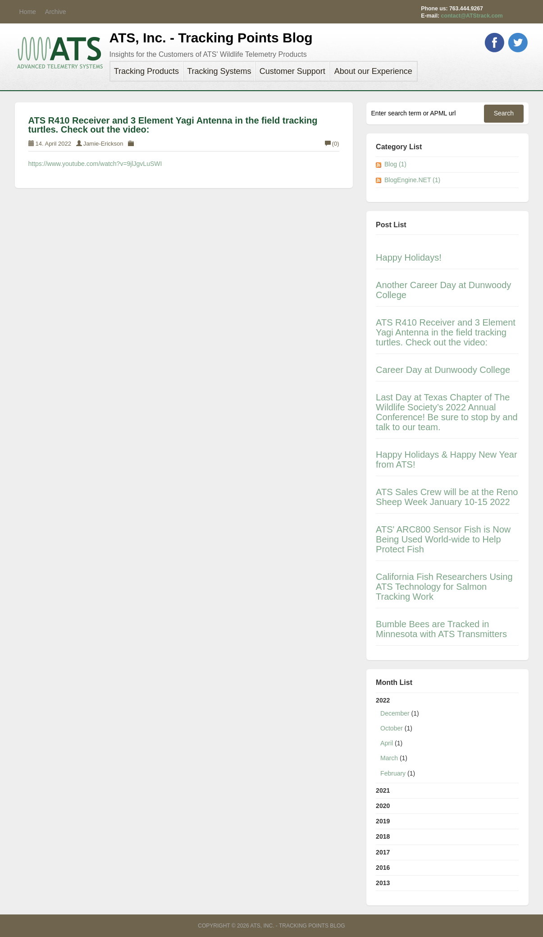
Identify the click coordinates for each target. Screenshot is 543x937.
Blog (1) (395, 164)
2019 (383, 821)
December (395, 713)
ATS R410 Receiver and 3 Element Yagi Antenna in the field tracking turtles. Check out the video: (173, 124)
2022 (447, 739)
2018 (383, 836)
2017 (383, 852)
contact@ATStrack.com (472, 16)
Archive (55, 11)
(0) (332, 143)
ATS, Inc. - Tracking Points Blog (211, 37)
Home (27, 11)
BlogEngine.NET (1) (412, 180)
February (393, 773)
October (391, 728)
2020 (383, 805)
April (386, 743)
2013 (383, 882)
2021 (383, 790)
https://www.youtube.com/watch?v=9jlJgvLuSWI (95, 163)
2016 (383, 867)
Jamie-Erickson (103, 143)
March (389, 758)
